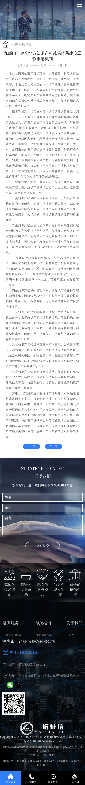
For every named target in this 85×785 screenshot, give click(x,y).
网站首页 (7, 761)
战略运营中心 (44, 635)
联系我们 (42, 764)
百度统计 (35, 755)
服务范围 (35, 761)
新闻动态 (25, 44)
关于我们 (21, 761)
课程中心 (76, 761)
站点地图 (48, 755)
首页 (14, 44)
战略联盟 (62, 761)
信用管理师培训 (12, 635)
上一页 (31, 446)
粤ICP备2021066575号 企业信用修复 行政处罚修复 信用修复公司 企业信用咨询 (42, 749)
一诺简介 (71, 635)
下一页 (53, 446)
